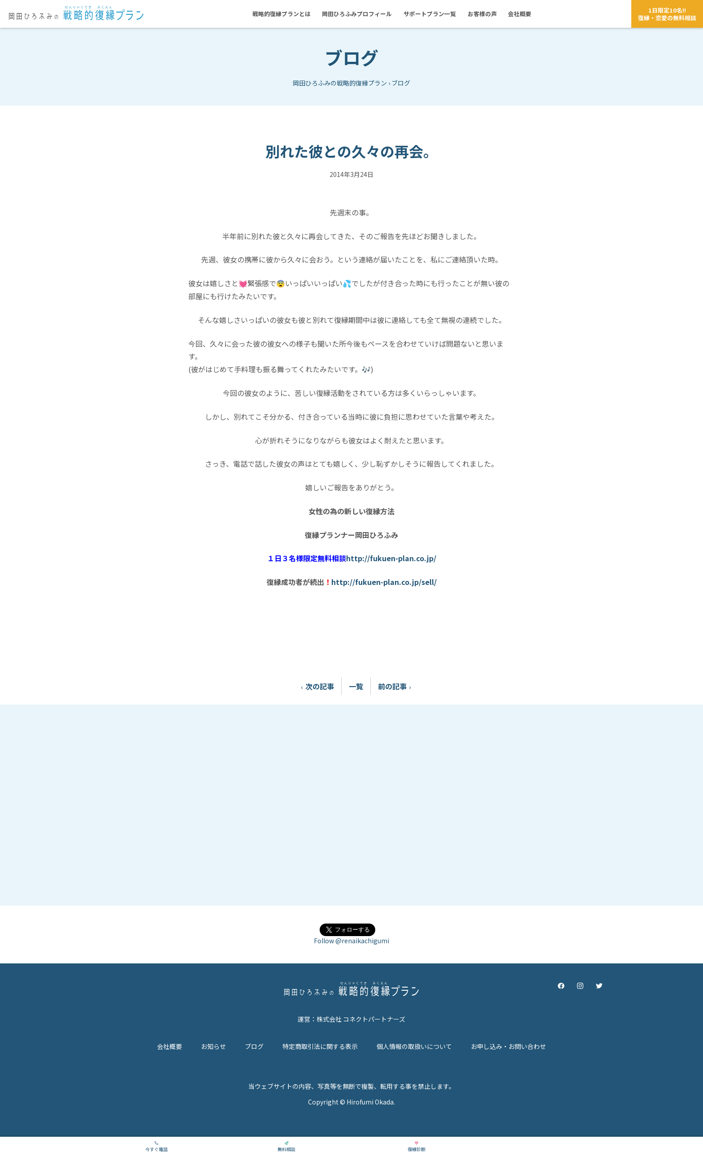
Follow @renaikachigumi (351, 940)
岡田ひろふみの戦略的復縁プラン (340, 82)
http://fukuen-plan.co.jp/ (391, 558)
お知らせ (213, 1046)
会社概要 (169, 1046)
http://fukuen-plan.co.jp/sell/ (384, 581)
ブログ (351, 57)
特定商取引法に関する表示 (320, 1046)
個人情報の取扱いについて (414, 1046)
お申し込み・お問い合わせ (508, 1046)
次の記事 (315, 686)
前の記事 (397, 686)
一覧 (356, 686)
